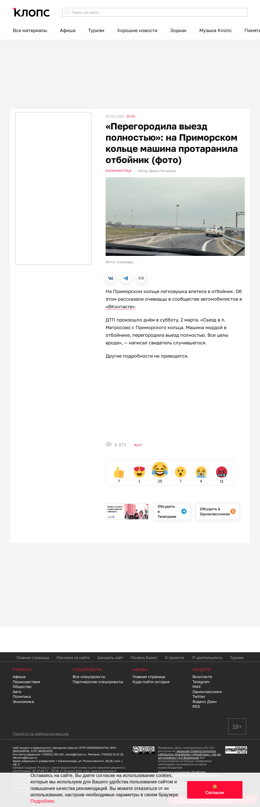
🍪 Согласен (214, 790)
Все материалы (30, 30)
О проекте (174, 657)
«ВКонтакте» (120, 306)
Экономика (23, 701)
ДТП (139, 445)
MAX (196, 686)
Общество (22, 686)
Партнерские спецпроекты (98, 681)
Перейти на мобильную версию (41, 733)
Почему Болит (144, 657)
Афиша (67, 30)
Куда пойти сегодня (151, 681)
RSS (196, 706)
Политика (22, 696)
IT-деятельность (207, 657)
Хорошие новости (137, 30)
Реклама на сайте (73, 657)
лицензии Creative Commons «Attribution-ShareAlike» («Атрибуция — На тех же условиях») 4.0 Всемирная (189, 754)
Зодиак (178, 30)
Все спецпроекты (89, 676)
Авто (17, 691)
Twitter (198, 696)
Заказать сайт (110, 657)
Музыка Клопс (215, 30)
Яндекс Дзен (204, 701)
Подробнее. (42, 801)
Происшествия (26, 681)
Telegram (200, 681)
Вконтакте (202, 676)
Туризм (96, 30)
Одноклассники (207, 691)
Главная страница (33, 657)
